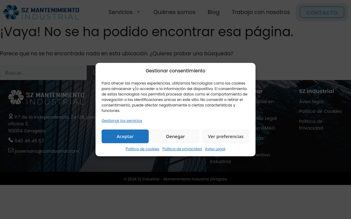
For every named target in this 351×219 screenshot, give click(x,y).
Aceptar (125, 136)
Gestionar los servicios (122, 120)
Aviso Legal (215, 148)
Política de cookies (142, 148)
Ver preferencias (226, 136)
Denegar (175, 136)
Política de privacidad (182, 148)
